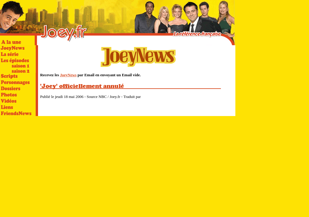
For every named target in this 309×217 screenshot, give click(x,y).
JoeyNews (68, 75)
